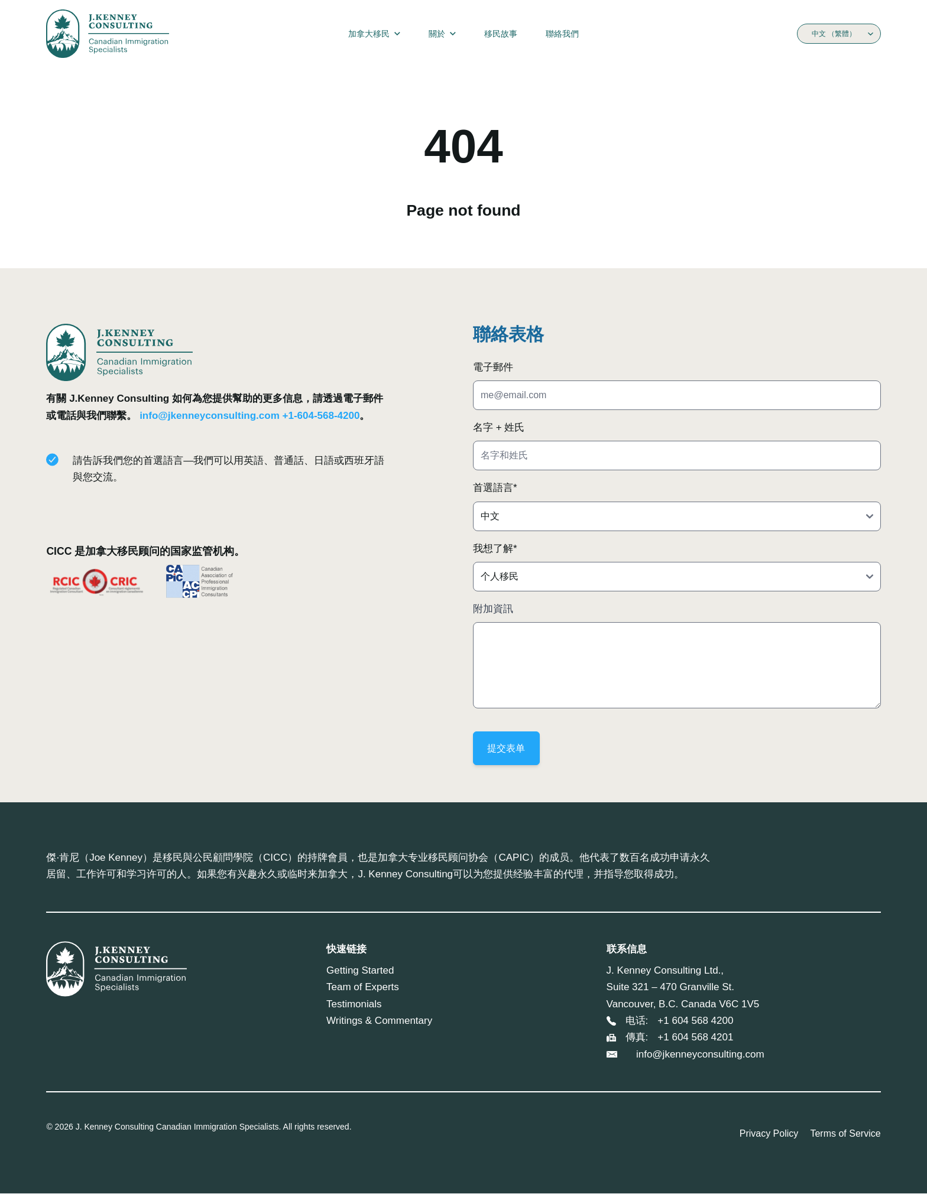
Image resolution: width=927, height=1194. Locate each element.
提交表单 (507, 748)
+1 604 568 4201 (695, 1037)
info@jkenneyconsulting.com (210, 415)
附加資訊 (493, 608)
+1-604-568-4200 (321, 415)
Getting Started (360, 971)
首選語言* (495, 487)
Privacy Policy (769, 1134)
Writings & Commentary (379, 1021)
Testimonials (354, 1004)
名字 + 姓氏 (498, 427)
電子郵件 (493, 367)
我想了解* (495, 548)
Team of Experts (362, 987)
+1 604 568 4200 (695, 1021)
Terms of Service (845, 1134)
